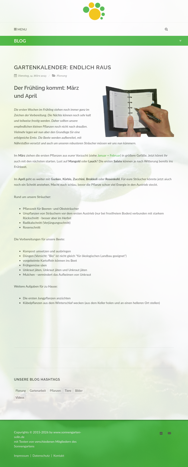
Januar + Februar (109, 155)
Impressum (21, 455)
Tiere (68, 390)
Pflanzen (55, 390)
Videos (20, 397)
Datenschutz (41, 455)
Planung (62, 75)
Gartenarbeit (38, 390)
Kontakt (58, 455)
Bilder (78, 390)
